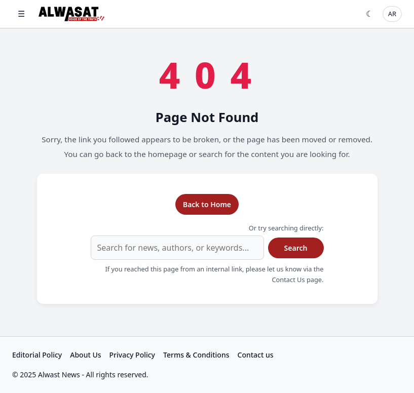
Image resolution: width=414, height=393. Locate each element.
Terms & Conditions (196, 355)
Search (296, 248)
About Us (85, 355)
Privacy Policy (132, 355)
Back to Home (207, 204)
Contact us (256, 355)
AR (392, 13)
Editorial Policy (37, 355)
